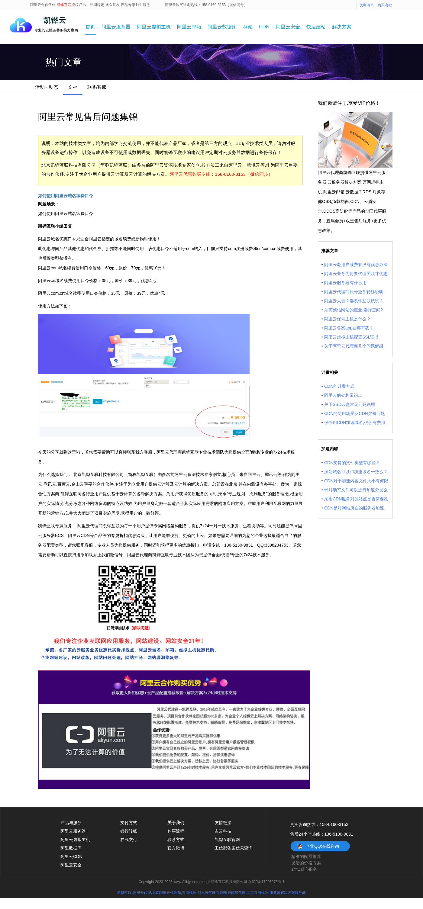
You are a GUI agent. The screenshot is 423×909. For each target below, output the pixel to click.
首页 (90, 26)
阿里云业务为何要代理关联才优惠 (356, 273)
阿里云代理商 (208, 893)
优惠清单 (366, 5)
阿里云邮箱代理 (233, 893)
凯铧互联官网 (227, 839)
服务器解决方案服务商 (288, 893)
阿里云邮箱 (189, 26)
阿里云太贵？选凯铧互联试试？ (353, 300)
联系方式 (175, 839)
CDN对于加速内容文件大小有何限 (356, 480)
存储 (248, 26)
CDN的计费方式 (339, 386)
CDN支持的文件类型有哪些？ (352, 462)
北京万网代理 (257, 893)
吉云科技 (223, 831)
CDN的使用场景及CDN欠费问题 (354, 413)
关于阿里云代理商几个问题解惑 (353, 346)
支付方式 (128, 822)
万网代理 (189, 893)
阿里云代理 (142, 893)
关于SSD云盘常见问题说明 (349, 404)
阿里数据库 (71, 848)
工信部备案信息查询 (234, 848)
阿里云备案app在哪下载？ (348, 328)
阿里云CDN (71, 856)
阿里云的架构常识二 (343, 395)
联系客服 (97, 87)
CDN (264, 26)
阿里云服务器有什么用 (345, 282)
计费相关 (329, 372)
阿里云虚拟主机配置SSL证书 (351, 337)
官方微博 (175, 848)
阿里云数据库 (222, 26)
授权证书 (78, 5)
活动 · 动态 (46, 87)
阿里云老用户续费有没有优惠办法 (356, 264)
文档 (73, 87)
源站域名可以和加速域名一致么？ (356, 471)
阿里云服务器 (116, 26)
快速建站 (316, 26)
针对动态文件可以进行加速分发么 (356, 489)
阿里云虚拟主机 (154, 26)
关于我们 (175, 822)
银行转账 (128, 831)
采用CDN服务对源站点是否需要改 (356, 498)
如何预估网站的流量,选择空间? (353, 309)
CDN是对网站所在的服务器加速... (356, 508)
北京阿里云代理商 (166, 893)
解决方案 (341, 26)
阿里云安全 (288, 26)
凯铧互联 (124, 893)
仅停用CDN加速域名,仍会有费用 (354, 422)
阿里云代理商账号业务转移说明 (353, 291)
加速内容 (329, 448)
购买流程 (384, 5)
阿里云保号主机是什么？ (347, 318)
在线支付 (128, 839)
